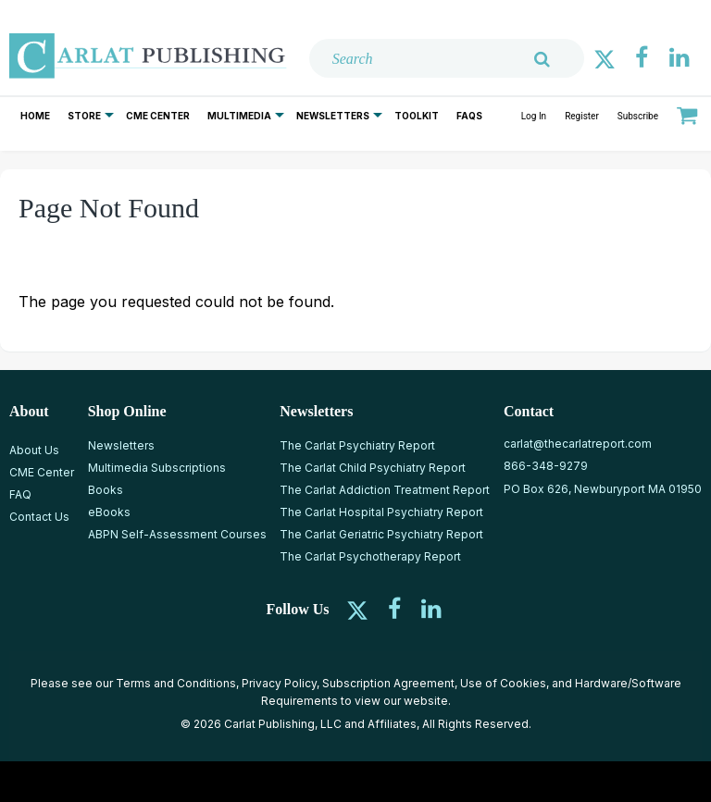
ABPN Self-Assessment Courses (177, 534)
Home (35, 115)
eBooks (109, 512)
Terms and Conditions (176, 683)
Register (582, 116)
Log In (533, 116)
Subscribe (637, 116)
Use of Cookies (503, 683)
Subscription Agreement (388, 683)
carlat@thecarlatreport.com (578, 443)
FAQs (469, 115)
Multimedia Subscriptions (157, 468)
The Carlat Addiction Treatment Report (385, 490)
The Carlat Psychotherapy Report (370, 556)
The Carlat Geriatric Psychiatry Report (381, 534)
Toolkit (416, 115)
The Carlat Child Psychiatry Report (373, 468)
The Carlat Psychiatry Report (357, 445)
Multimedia (239, 115)
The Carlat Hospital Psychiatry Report (381, 512)
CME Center (158, 115)
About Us (34, 450)
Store (84, 115)
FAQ (20, 494)
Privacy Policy (279, 683)
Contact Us (39, 517)
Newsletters (332, 115)
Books (105, 490)
